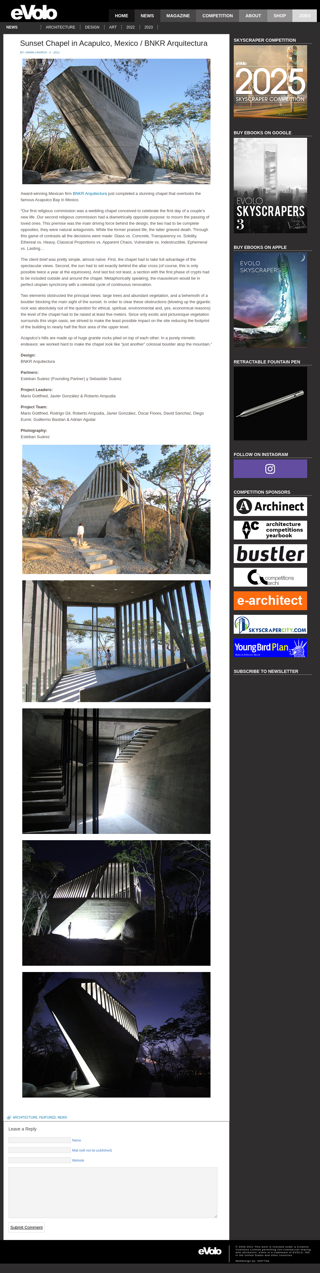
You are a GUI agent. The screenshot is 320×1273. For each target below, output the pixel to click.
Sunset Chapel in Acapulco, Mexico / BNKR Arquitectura (114, 43)
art (113, 27)
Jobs (305, 15)
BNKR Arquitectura (90, 193)
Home (121, 15)
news (147, 15)
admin (29, 52)
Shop (280, 15)
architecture (60, 27)
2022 (130, 27)
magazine (178, 15)
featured (47, 1117)
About (253, 15)
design (92, 27)
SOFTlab (263, 1270)
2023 (149, 27)
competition (217, 15)
